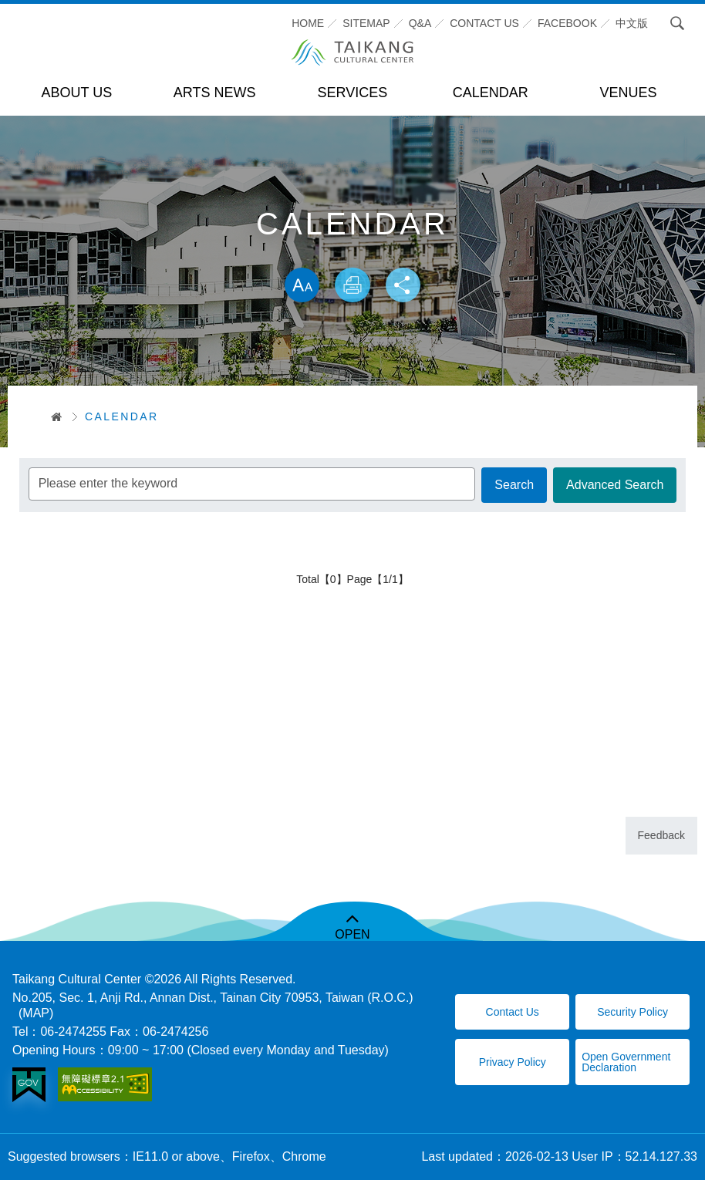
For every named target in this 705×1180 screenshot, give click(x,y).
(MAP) (36, 1013)
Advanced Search (614, 485)
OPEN (352, 934)
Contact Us (512, 1012)
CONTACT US (484, 23)
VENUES (628, 92)
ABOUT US (77, 92)
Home (308, 23)
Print (352, 286)
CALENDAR (490, 92)
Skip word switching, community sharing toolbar (352, 251)
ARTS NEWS (215, 92)
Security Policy (632, 1012)
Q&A (420, 23)
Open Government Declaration (626, 1062)
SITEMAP (366, 23)
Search (673, 23)
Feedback (661, 835)
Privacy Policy (512, 1062)
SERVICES (353, 92)
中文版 (632, 23)
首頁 (51, 416)
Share (404, 286)
